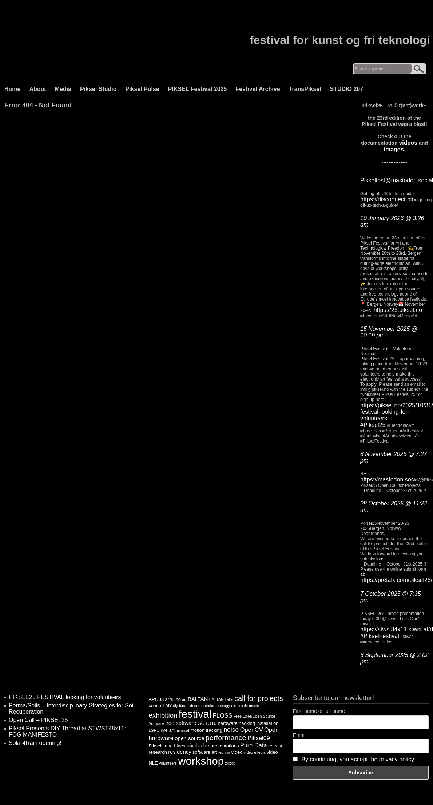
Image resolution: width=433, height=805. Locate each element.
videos (408, 143)
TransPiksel (305, 89)
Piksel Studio (98, 89)
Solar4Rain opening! (35, 743)
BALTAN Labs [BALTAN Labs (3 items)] (221, 699)
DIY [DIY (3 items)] (168, 705)
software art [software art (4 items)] (204, 752)
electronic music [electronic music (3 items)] (245, 705)
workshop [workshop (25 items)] (201, 761)
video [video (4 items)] (236, 752)
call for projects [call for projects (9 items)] (258, 698)
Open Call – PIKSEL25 (38, 720)
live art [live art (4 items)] (167, 730)
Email (299, 735)
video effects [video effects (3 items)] (255, 752)
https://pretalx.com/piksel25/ (396, 580)
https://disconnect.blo (387, 199)
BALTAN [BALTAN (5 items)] (198, 699)
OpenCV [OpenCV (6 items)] (251, 729)
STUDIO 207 (347, 89)
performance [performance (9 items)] (226, 738)
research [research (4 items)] (157, 752)
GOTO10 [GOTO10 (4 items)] (207, 723)
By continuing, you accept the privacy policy (357, 759)
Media (63, 89)
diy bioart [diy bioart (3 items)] (180, 705)
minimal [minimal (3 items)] (182, 730)
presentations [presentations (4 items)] (225, 746)
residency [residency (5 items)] (179, 752)
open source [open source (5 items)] (189, 738)
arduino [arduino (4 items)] (173, 699)
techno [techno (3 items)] (224, 752)
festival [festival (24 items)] (195, 714)
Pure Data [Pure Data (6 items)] (253, 745)
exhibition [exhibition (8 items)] (162, 715)
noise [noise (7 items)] (231, 729)
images (394, 149)
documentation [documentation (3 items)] (202, 705)
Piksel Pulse (142, 89)
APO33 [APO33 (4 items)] (156, 699)
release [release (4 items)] (276, 746)
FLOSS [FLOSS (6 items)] (223, 715)
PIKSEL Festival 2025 (197, 89)
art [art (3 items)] (184, 699)
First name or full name (319, 711)
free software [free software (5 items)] (180, 723)
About (37, 89)
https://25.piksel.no (398, 310)
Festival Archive (257, 89)
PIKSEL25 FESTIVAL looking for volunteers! (66, 697)
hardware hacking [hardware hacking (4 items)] (236, 723)
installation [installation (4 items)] (267, 723)
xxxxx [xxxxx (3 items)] (230, 763)
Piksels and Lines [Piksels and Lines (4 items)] (166, 746)
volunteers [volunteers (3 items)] (168, 763)
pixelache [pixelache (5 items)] (198, 746)
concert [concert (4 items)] (156, 705)
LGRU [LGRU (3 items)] (153, 730)
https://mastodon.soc (387, 479)
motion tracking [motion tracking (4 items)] (206, 730)
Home (12, 89)
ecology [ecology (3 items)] (223, 705)
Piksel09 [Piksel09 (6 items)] (258, 738)
